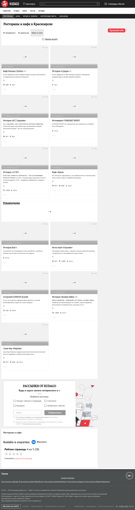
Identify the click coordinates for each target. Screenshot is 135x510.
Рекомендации (11, 203)
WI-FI (5, 136)
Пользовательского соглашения (32, 424)
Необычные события (56, 405)
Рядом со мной (37, 33)
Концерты (20, 405)
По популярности (9, 33)
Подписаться (55, 412)
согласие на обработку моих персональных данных (34, 417)
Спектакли (51, 401)
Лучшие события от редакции (28, 401)
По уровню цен (23, 33)
